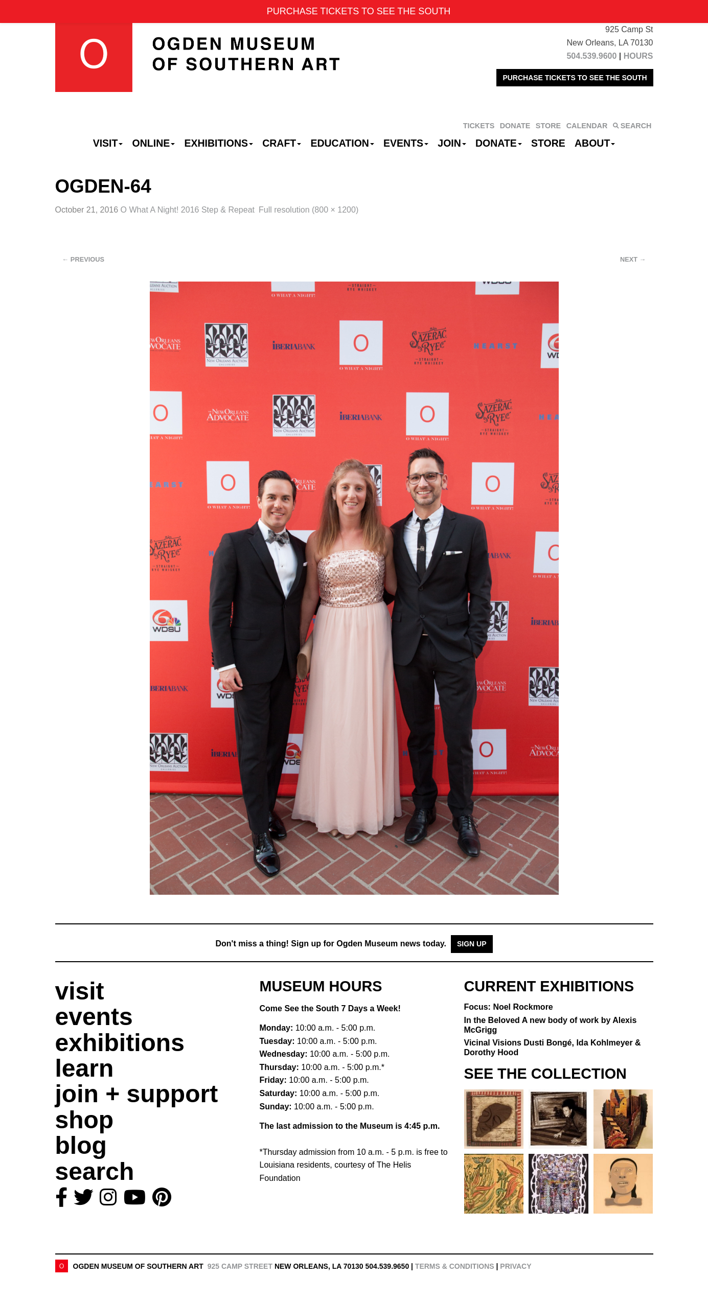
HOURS (638, 56)
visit (79, 991)
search (94, 1171)
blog (81, 1145)
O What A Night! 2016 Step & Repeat (188, 209)
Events (405, 143)
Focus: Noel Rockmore (508, 1007)
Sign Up (472, 944)
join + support (136, 1093)
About (595, 143)
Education (342, 143)
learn (84, 1068)
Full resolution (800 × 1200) (308, 209)
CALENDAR (587, 126)
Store (548, 143)
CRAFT (281, 143)
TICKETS (479, 126)
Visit (108, 143)
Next (633, 259)
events (94, 1016)
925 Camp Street (240, 1266)
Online (153, 143)
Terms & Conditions (454, 1266)
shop (84, 1119)
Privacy (515, 1266)
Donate (498, 143)
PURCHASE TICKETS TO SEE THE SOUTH (575, 78)
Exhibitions (218, 143)
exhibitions (120, 1042)
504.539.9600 (591, 56)
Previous (83, 259)
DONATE (515, 126)
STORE (548, 126)
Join (452, 143)
